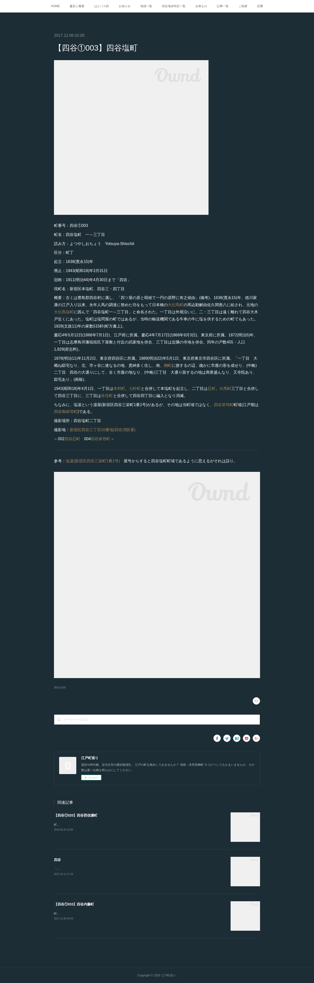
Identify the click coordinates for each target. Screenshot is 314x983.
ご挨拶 (242, 6)
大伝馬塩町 (64, 312)
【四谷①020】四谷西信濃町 (75, 815)
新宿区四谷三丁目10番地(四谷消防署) (102, 430)
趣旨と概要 (77, 6)
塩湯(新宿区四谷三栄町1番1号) (93, 461)
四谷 (57, 860)
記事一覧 (223, 6)
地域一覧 (146, 6)
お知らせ (125, 6)
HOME (55, 6)
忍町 (211, 388)
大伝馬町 (175, 305)
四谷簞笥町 (224, 405)
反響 (260, 6)
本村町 (119, 388)
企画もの (201, 6)
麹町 (168, 365)
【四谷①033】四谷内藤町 (74, 904)
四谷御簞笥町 (66, 412)
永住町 (107, 396)
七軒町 (135, 388)
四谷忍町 (72, 439)
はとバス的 (101, 6)
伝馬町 (226, 388)
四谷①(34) (60, 687)
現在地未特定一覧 (173, 6)
